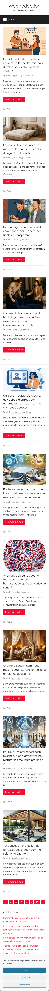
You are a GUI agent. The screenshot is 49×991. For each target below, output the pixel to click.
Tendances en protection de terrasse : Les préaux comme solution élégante (22, 849)
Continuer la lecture (14, 99)
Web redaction (24, 6)
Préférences (24, 985)
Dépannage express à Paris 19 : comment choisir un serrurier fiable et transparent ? (23, 231)
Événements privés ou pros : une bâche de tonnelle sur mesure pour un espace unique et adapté (24, 930)
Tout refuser (24, 977)
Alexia (28, 158)
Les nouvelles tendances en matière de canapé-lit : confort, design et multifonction (23, 149)
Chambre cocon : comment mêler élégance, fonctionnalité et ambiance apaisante (24, 669)
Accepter (24, 970)
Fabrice (29, 76)
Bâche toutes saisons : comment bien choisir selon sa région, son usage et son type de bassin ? (24, 493)
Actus (9, 109)
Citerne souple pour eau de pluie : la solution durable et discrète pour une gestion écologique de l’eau (21, 949)
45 (37, 902)
